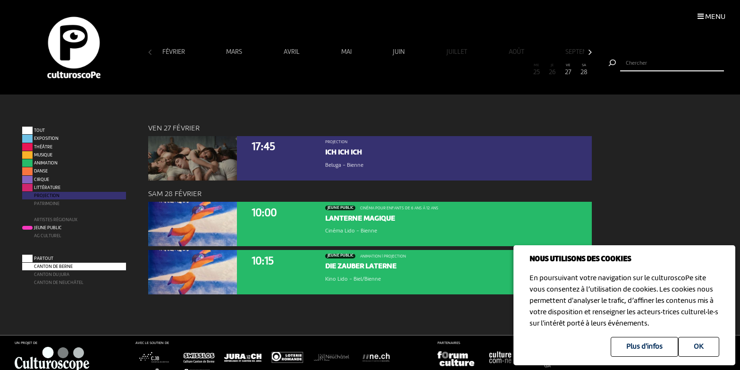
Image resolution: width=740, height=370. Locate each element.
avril (292, 52)
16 (393, 70)
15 (378, 70)
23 (504, 70)
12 (330, 70)
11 (314, 70)
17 (409, 70)
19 (441, 70)
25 (536, 70)
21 (472, 70)
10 (298, 70)
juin (399, 52)
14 (362, 70)
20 (457, 70)
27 (568, 70)
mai (347, 52)
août (517, 52)
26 (552, 70)
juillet (457, 52)
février (174, 52)
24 (520, 70)
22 (489, 70)
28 (583, 70)
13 (346, 70)
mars (235, 52)
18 (425, 70)
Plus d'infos (644, 347)
